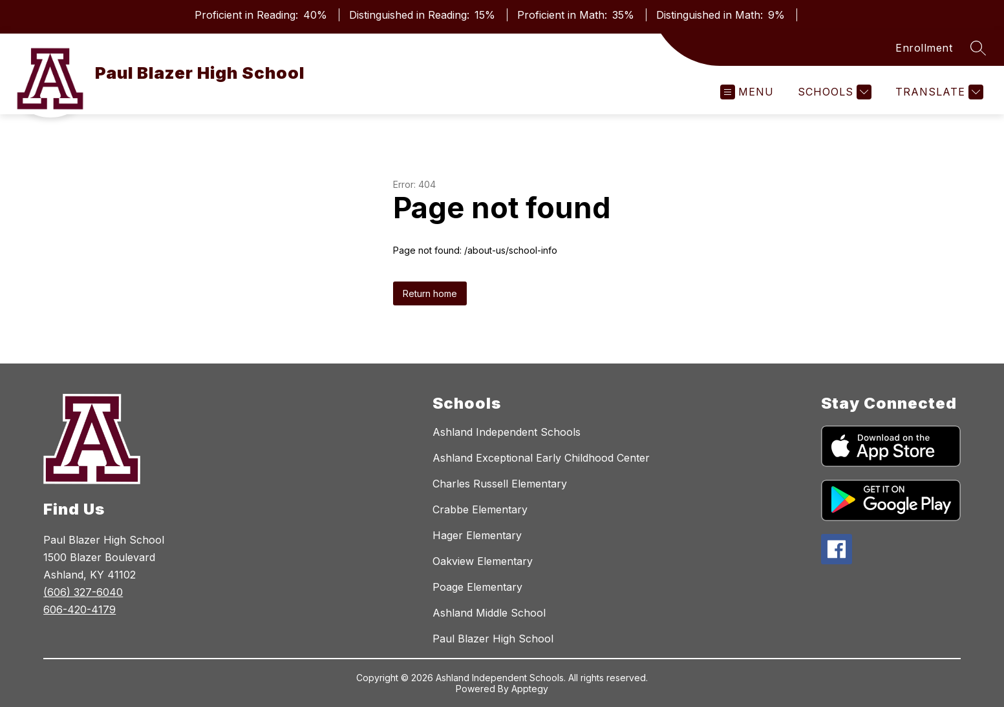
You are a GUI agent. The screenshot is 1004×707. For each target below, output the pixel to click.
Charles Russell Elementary (500, 483)
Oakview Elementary (483, 561)
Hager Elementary (477, 535)
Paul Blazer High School (493, 638)
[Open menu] (747, 92)
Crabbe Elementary (480, 509)
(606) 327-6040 (83, 592)
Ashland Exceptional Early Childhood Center (541, 457)
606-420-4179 (79, 609)
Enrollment (923, 47)
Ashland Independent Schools (507, 431)
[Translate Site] (937, 92)
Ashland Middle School (489, 612)
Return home (430, 293)
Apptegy (529, 688)
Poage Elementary (477, 586)
